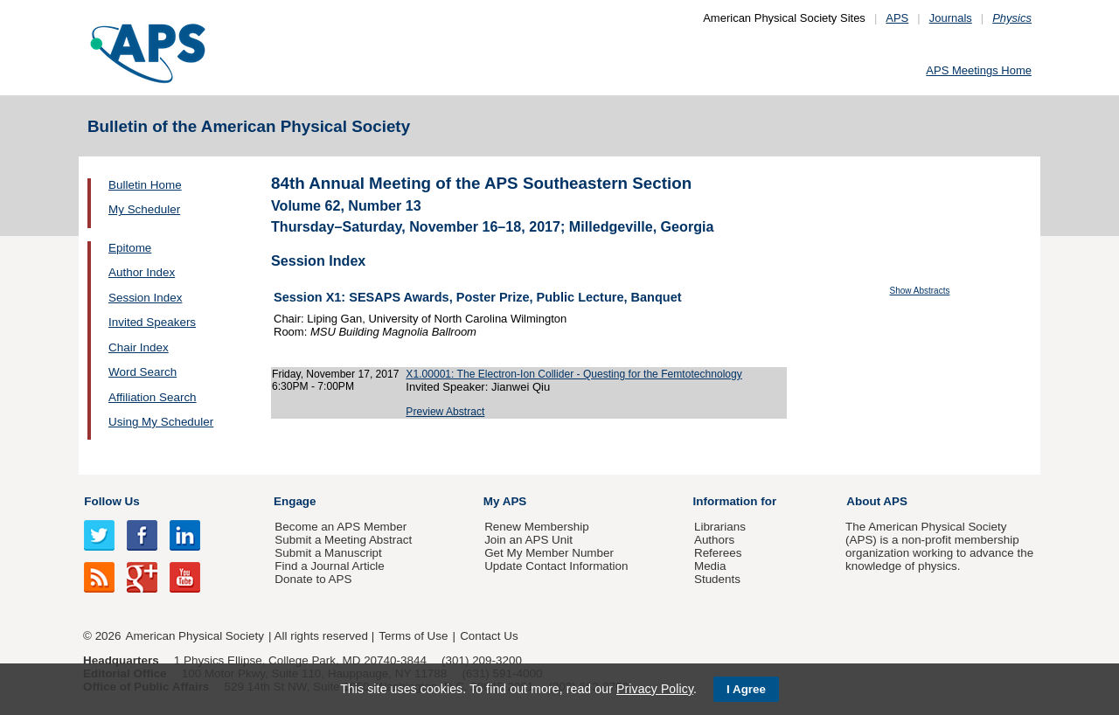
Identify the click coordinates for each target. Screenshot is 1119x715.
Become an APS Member (341, 526)
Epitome (129, 247)
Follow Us (111, 501)
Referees (718, 552)
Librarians (720, 526)
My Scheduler (144, 209)
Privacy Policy (654, 689)
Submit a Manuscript (328, 552)
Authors (714, 539)
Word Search (142, 371)
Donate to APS (313, 579)
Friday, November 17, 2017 (335, 374)
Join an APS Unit (528, 539)
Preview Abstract (445, 412)
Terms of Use (413, 635)
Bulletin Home (145, 184)
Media (710, 566)
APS (897, 17)
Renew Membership (536, 526)
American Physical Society (195, 635)
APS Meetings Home (979, 70)
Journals (950, 17)
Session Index (145, 297)
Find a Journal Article (329, 566)
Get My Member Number (549, 552)
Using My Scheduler (160, 421)
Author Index (141, 272)
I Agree (746, 689)
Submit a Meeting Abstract (343, 539)
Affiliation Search (152, 397)
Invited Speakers (152, 322)
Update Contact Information (556, 566)
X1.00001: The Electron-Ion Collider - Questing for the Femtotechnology (573, 374)
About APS (876, 501)
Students (717, 579)
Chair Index (138, 347)
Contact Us (489, 635)
